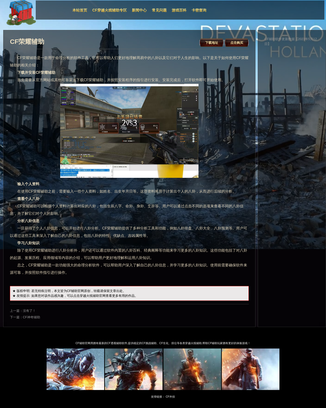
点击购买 (236, 43)
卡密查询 (199, 10)
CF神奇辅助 (31, 317)
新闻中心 (139, 10)
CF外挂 (170, 396)
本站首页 (79, 10)
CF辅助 (72, 291)
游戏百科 (179, 10)
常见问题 (159, 10)
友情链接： (158, 396)
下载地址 (211, 43)
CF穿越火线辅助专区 (109, 10)
